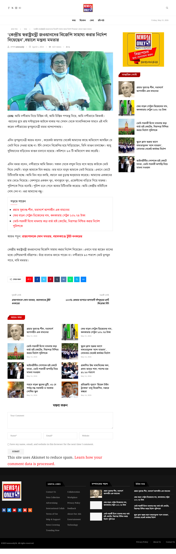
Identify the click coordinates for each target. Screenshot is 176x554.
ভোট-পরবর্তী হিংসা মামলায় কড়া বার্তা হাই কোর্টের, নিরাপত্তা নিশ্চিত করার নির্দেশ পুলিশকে (43, 349)
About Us (157, 542)
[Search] (167, 8)
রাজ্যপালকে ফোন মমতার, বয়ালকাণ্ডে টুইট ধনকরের (52, 236)
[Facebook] (9, 8)
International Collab (55, 508)
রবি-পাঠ (101, 20)
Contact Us (51, 492)
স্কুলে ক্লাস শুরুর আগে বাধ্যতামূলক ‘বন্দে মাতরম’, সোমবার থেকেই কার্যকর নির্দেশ (95, 349)
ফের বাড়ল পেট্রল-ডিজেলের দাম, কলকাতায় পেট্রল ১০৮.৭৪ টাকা (49, 215)
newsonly (20, 47)
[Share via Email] (83, 279)
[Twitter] (12, 8)
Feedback (71, 508)
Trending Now (52, 530)
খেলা (92, 20)
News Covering (53, 525)
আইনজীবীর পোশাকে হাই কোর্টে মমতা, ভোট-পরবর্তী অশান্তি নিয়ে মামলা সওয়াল (42, 368)
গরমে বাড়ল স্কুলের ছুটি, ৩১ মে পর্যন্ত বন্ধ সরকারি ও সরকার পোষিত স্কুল (41, 388)
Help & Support (53, 519)
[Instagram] (16, 8)
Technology (72, 525)
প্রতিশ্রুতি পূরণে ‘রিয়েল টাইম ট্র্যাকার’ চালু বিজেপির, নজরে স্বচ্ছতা (95, 388)
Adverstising (51, 503)
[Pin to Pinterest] (50, 279)
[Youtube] (20, 8)
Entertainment (74, 519)
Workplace (72, 497)
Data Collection (53, 497)
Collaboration (73, 492)
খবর (73, 20)
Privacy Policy (73, 503)
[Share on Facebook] (37, 279)
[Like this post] (30, 279)
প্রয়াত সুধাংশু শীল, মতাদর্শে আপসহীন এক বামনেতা (41, 210)
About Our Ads (74, 514)
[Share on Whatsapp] (70, 279)
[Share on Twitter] (44, 279)
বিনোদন (83, 20)
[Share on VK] (63, 279)
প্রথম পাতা (14, 29)
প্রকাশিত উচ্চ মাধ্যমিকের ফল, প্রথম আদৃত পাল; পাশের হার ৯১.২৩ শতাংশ (95, 368)
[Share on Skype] (77, 279)
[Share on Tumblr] (57, 279)
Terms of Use (52, 514)
